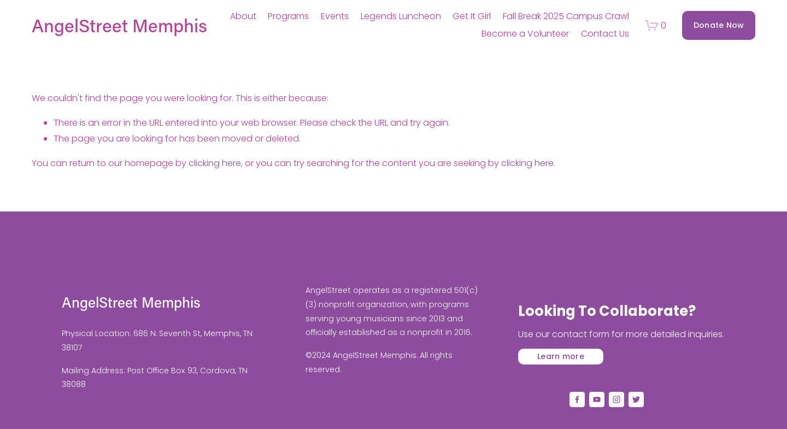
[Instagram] (616, 399)
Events (335, 16)
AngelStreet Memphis (119, 25)
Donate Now (719, 25)
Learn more (560, 356)
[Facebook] (577, 399)
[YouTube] (596, 399)
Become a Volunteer (525, 33)
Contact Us (605, 33)
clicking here (215, 163)
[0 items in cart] (656, 25)
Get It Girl (472, 16)
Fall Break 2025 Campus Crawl (566, 16)
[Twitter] (636, 399)
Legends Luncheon (401, 16)
